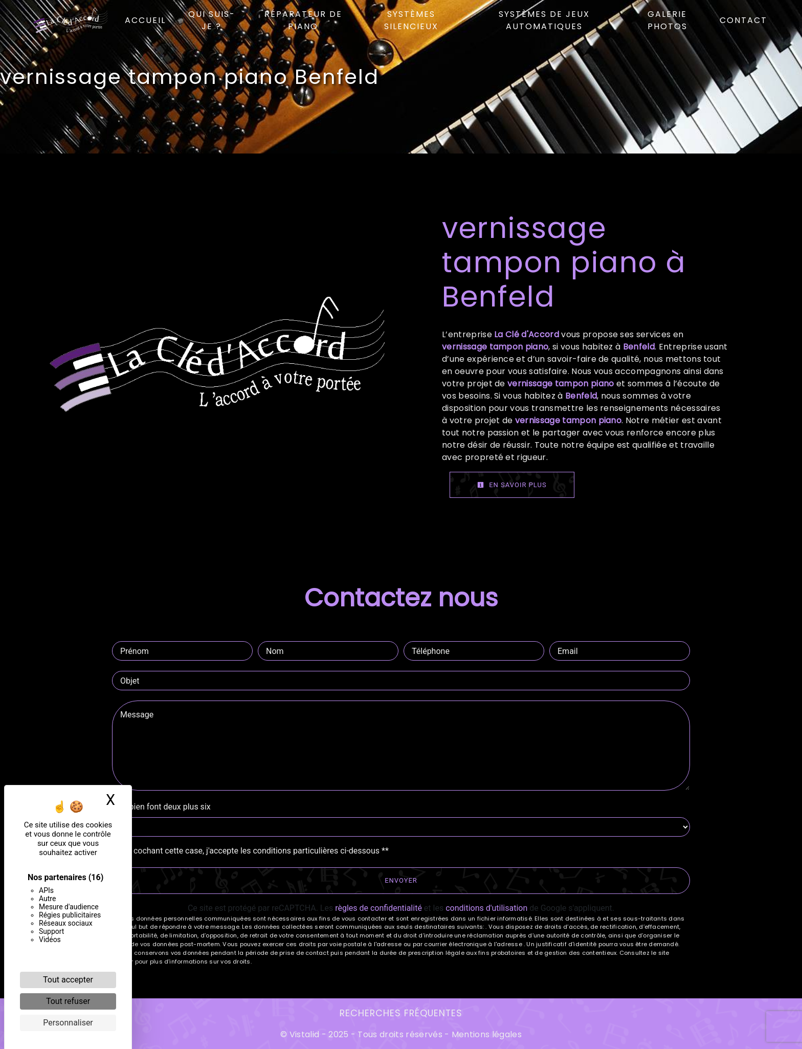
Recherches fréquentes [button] (401, 1013)
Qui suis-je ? (211, 20)
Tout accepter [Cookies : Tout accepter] (68, 980)
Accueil (145, 20)
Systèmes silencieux (411, 20)
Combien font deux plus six (161, 807)
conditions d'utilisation (486, 908)
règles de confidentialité (378, 908)
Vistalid (304, 1034)
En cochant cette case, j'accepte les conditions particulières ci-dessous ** (255, 851)
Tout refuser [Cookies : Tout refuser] (68, 1001)
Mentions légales (486, 1034)
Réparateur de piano (303, 20)
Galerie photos (667, 20)
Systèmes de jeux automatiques (544, 20)
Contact (743, 20)
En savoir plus (512, 485)
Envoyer (401, 880)
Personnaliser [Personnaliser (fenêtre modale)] (68, 1023)
